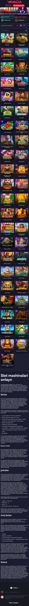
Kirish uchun (8, 5)
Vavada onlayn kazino (6, 384)
